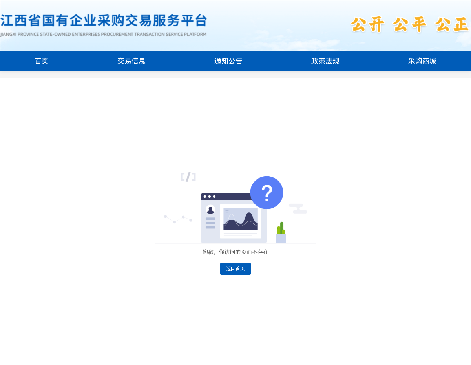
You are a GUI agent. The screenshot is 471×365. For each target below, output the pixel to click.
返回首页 (235, 269)
